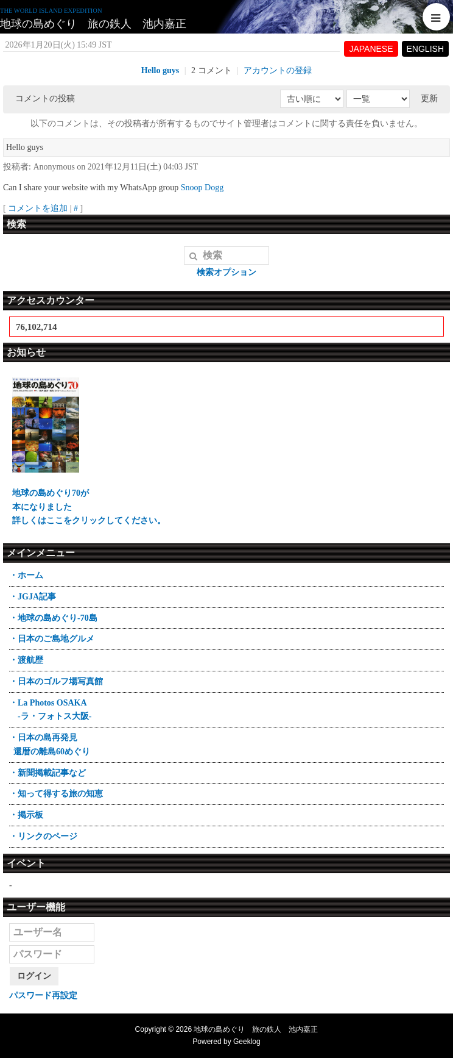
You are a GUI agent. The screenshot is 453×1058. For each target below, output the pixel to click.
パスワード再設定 (43, 995)
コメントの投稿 (45, 98)
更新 (429, 98)
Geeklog (247, 1041)
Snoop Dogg (202, 187)
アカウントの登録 (278, 70)
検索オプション (226, 272)
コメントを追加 (38, 208)
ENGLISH (425, 49)
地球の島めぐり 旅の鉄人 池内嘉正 (93, 24)
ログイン (34, 976)
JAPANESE (371, 49)
